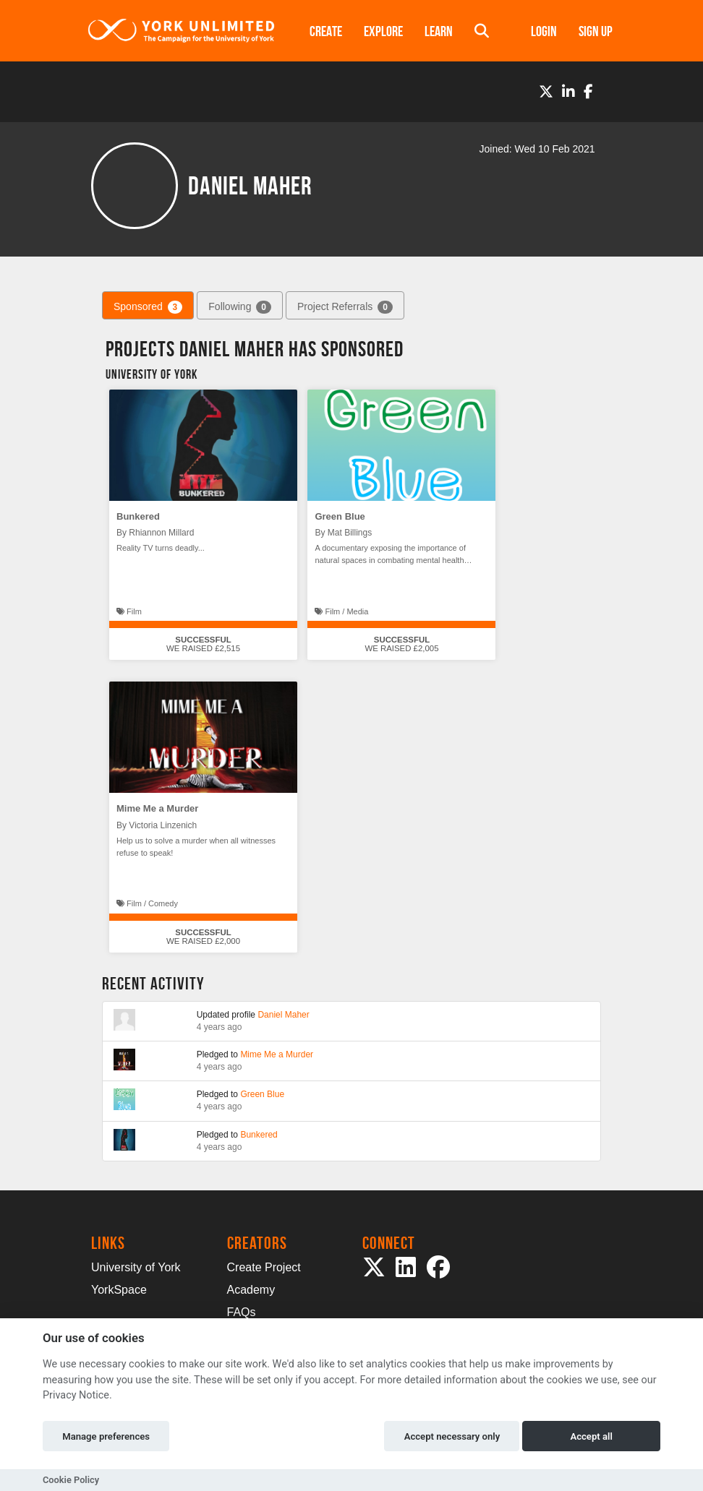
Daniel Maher (283, 1015)
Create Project (264, 1267)
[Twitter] (546, 91)
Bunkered (138, 516)
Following (239, 307)
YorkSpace (119, 1290)
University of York (136, 1267)
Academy (251, 1290)
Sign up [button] (596, 31)
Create (326, 31)
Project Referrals (345, 307)
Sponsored (148, 307)
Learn (439, 31)
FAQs (241, 1312)
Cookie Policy (71, 1479)
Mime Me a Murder (157, 808)
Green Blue (340, 516)
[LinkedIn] (568, 91)
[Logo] (181, 30)
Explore (383, 31)
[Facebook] (588, 91)
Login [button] (544, 31)
